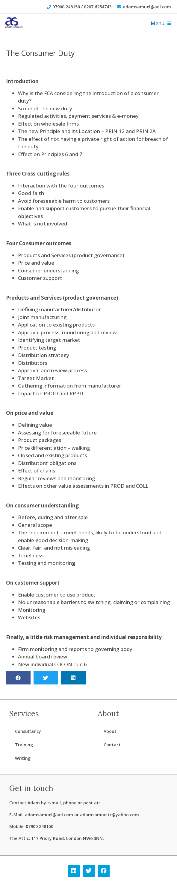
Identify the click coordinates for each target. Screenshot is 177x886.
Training (24, 745)
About (110, 731)
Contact (112, 745)
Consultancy (28, 731)
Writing (23, 758)
